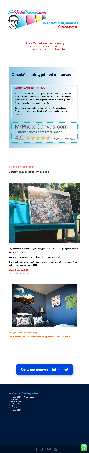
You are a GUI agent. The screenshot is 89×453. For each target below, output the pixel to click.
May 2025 (14, 408)
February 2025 (16, 410)
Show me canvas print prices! (44, 369)
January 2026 (15, 399)
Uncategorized (29, 397)
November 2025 (16, 401)
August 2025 (15, 403)
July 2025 (14, 406)
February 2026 (16, 397)
